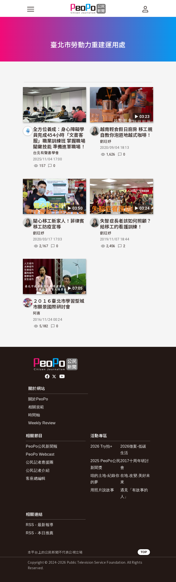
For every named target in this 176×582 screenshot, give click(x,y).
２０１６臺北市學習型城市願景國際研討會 (58, 303)
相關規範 (36, 407)
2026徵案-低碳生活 (133, 449)
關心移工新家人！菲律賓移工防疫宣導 (58, 223)
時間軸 (34, 415)
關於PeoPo (38, 399)
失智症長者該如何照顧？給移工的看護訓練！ (125, 223)
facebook (47, 376)
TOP (144, 552)
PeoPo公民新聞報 (41, 446)
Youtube (62, 376)
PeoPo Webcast (40, 454)
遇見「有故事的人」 (134, 493)
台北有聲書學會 (46, 153)
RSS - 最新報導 (39, 525)
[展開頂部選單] (145, 9)
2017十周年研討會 (134, 464)
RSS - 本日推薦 (39, 533)
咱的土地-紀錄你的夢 (104, 478)
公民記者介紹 (37, 470)
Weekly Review (41, 423)
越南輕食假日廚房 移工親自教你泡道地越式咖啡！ (126, 132)
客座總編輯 (36, 478)
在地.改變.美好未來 (135, 478)
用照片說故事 (102, 490)
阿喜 (37, 313)
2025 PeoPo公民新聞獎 (105, 464)
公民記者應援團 (39, 462)
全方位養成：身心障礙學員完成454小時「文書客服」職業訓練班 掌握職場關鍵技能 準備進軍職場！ (59, 137)
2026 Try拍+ (101, 446)
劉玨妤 (105, 141)
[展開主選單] (30, 9)
